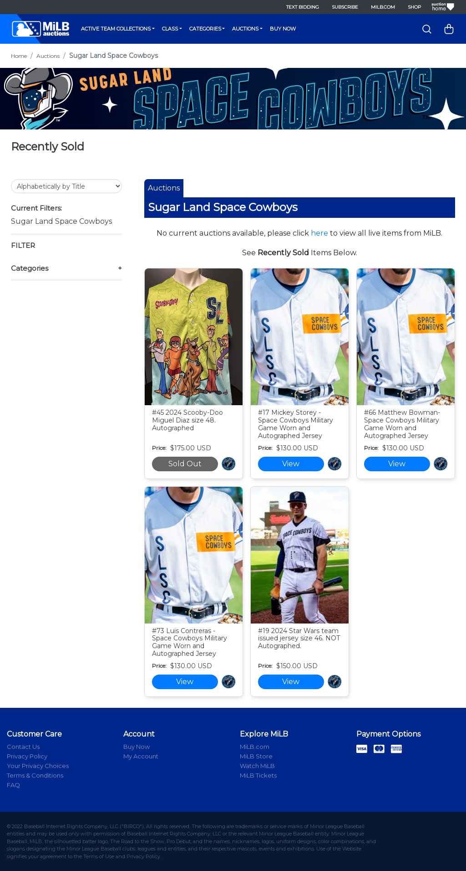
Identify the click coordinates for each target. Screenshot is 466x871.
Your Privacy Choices (38, 765)
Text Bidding (302, 7)
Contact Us (23, 746)
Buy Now (283, 29)
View (290, 463)
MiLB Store (256, 756)
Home (19, 55)
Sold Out (185, 463)
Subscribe (345, 7)
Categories (205, 29)
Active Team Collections (116, 29)
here (319, 233)
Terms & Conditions (35, 775)
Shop (414, 7)
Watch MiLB (257, 765)
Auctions (245, 29)
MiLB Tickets (258, 775)
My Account (140, 756)
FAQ (13, 785)
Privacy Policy (27, 756)
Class (170, 29)
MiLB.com (383, 7)
